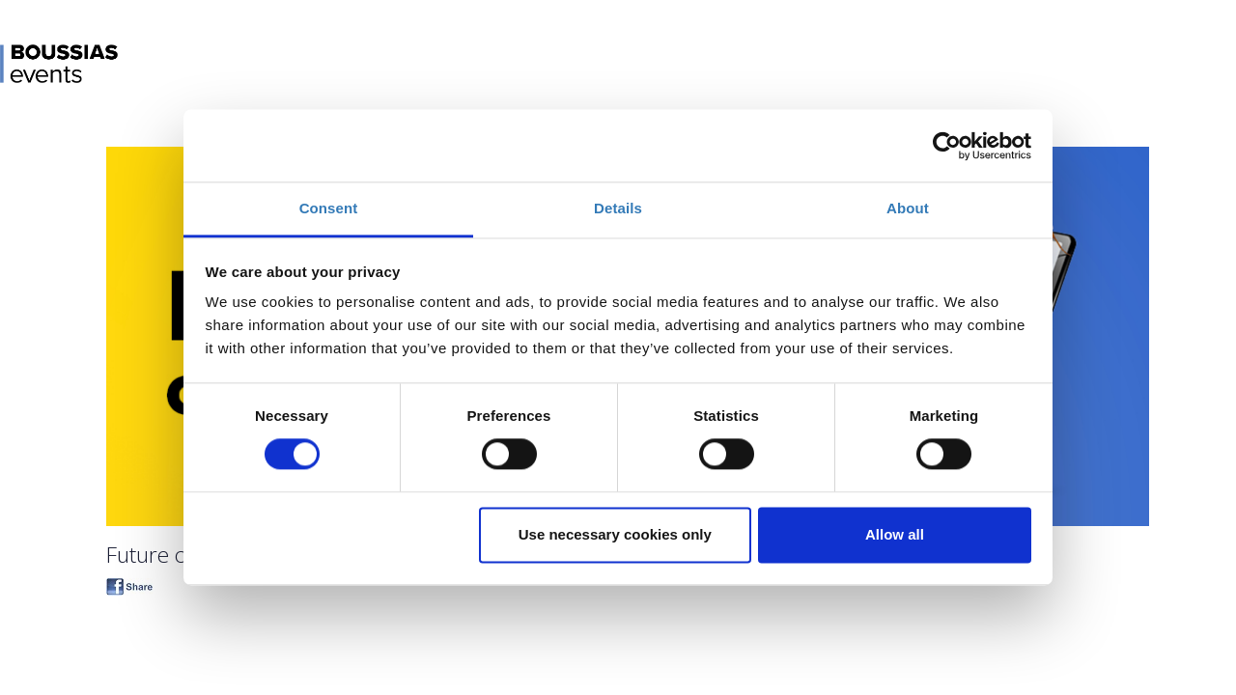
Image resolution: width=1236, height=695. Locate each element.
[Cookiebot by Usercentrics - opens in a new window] (946, 145)
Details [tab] (618, 208)
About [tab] (907, 208)
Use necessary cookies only (615, 534)
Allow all (894, 534)
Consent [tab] (328, 208)
